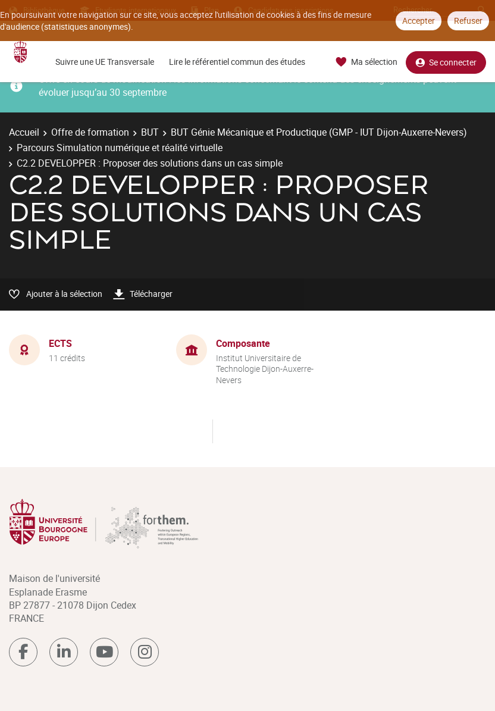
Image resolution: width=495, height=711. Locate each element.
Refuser (468, 20)
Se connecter (446, 62)
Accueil (24, 132)
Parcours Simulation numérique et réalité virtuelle (120, 147)
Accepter (418, 20)
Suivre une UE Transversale (104, 61)
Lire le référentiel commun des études (237, 61)
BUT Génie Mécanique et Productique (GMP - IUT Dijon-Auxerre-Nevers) (319, 132)
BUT (150, 132)
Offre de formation (90, 132)
